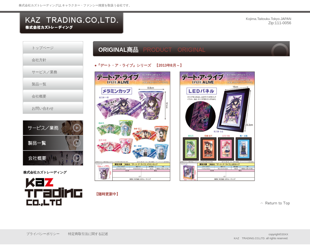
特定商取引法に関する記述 (88, 234)
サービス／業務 (53, 127)
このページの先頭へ (275, 203)
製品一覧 (53, 142)
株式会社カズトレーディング (71, 23)
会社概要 (53, 158)
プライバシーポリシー (43, 234)
